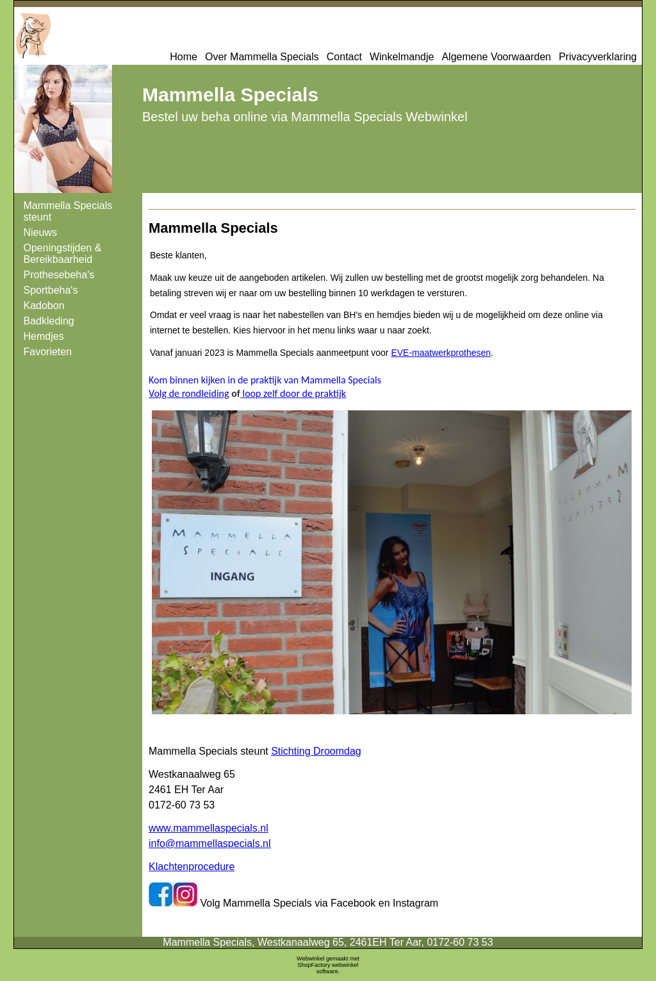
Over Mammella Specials (262, 56)
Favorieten (48, 351)
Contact (344, 56)
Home (183, 56)
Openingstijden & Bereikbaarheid (63, 253)
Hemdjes (44, 336)
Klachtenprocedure (191, 866)
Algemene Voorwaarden (496, 56)
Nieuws (40, 232)
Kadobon (44, 305)
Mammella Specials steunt (68, 211)
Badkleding (49, 320)
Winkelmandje (402, 56)
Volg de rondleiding (189, 393)
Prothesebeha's (59, 274)
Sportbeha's (51, 290)
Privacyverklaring (598, 56)
